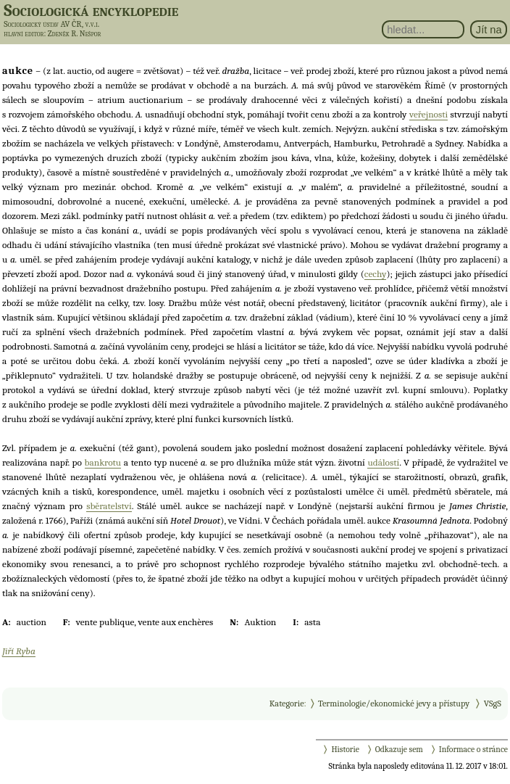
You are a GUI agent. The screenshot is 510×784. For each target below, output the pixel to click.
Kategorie (286, 703)
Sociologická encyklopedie (91, 10)
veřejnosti (428, 114)
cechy (375, 273)
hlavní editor (23, 33)
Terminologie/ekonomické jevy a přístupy (393, 703)
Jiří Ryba (18, 650)
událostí (383, 462)
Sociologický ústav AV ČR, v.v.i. (51, 24)
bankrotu (103, 462)
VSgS (492, 703)
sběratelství (109, 505)
